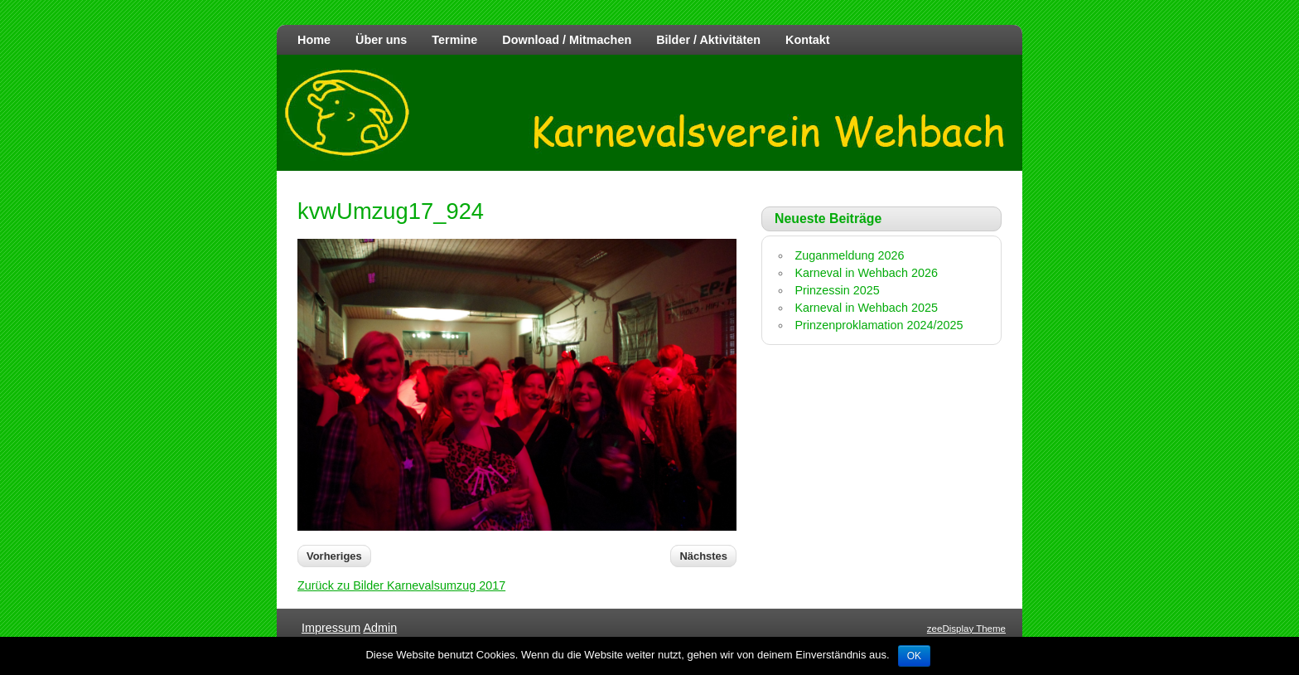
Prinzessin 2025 (836, 290)
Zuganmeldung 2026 (849, 255)
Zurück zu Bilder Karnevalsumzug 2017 (401, 585)
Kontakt (807, 39)
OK (914, 656)
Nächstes (703, 556)
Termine (454, 39)
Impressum (331, 627)
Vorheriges (334, 556)
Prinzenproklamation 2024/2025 (878, 325)
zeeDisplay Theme (966, 629)
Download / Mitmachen (566, 39)
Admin (380, 627)
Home (314, 39)
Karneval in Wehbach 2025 (866, 307)
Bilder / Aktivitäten (708, 39)
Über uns (381, 39)
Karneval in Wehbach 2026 (866, 272)
